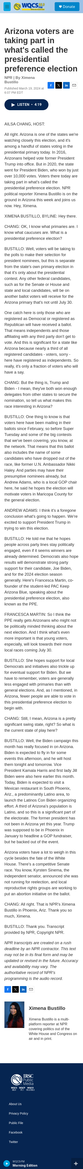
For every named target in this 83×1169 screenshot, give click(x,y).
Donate (69, 7)
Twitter (13, 1142)
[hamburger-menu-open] (7, 6)
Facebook (15, 1132)
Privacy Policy (18, 1113)
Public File (16, 1123)
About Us (15, 1104)
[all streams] (77, 1163)
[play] (7, 1163)
